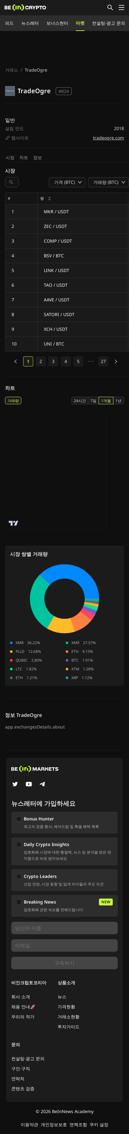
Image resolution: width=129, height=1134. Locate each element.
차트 (23, 157)
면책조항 (78, 1124)
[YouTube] (29, 784)
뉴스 (62, 997)
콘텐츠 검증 (22, 1088)
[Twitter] (15, 784)
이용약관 (29, 1124)
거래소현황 (69, 1017)
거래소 (11, 70)
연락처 (17, 1078)
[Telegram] (42, 784)
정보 (37, 157)
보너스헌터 (57, 23)
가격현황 (66, 1007)
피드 (9, 23)
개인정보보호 (54, 1124)
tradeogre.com (108, 138)
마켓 (80, 23)
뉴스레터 (30, 23)
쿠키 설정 (99, 1124)
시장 (10, 157)
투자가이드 (69, 1027)
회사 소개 (20, 997)
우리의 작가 (22, 1017)
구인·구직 (20, 1068)
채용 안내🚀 (23, 1007)
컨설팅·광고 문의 (108, 23)
